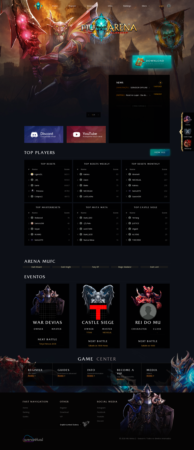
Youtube (100, 416)
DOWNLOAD (158, 62)
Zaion (85, 180)
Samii (37, 185)
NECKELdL (136, 180)
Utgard (135, 229)
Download (64, 412)
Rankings (127, 6)
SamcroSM (39, 223)
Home (55, 6)
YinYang (135, 218)
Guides (25, 416)
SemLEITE (136, 191)
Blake (85, 185)
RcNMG (38, 234)
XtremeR (135, 174)
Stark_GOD (88, 234)
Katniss (86, 174)
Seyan (37, 229)
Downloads (92, 6)
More (144, 6)
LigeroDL (38, 174)
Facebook (101, 412)
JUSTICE (135, 223)
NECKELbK (87, 191)
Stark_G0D (87, 218)
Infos (110, 6)
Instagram (101, 408)
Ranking (26, 412)
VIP (61, 416)
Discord (100, 421)
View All (160, 152)
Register (72, 6)
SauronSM (136, 196)
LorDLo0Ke (88, 196)
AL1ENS (135, 234)
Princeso (39, 191)
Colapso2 (38, 196)
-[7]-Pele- (87, 223)
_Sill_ (36, 180)
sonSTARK (87, 229)
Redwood (39, 218)
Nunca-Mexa (88, 240)
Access (31, 376)
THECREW (136, 240)
